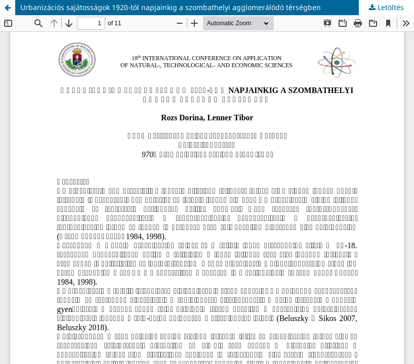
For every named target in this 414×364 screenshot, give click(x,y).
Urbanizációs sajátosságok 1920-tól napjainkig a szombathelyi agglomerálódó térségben (170, 7)
